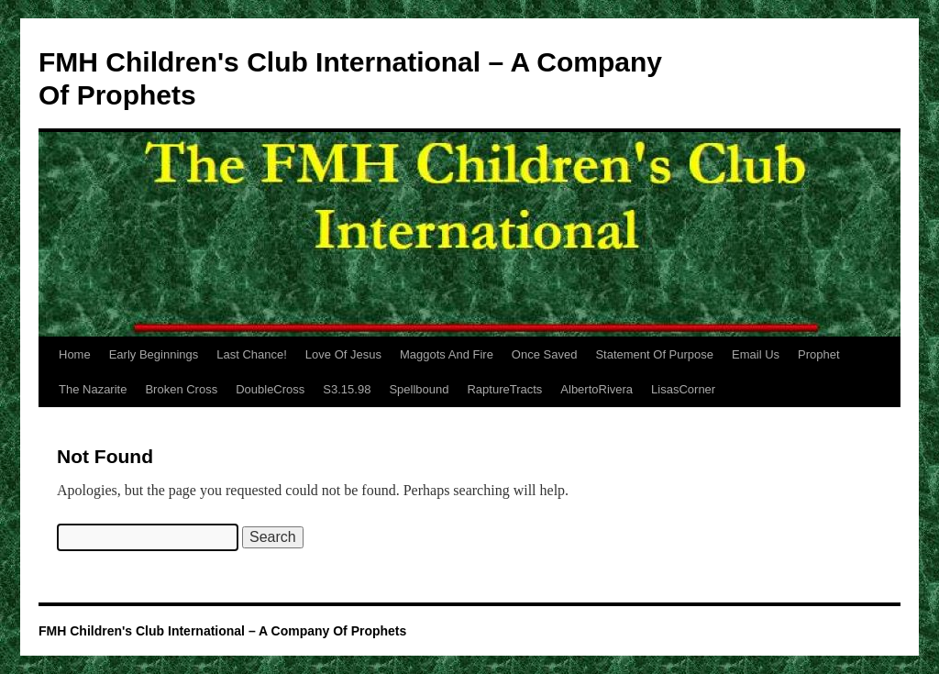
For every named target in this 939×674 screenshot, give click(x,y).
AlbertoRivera (596, 389)
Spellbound (418, 389)
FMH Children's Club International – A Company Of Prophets (222, 631)
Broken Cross (181, 389)
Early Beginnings (154, 354)
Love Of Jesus (343, 354)
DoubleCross (270, 389)
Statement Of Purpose (654, 354)
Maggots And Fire (446, 354)
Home (75, 354)
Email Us (755, 354)
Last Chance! (251, 354)
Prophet (819, 354)
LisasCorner (683, 389)
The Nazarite (93, 389)
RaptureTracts (504, 389)
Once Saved (545, 354)
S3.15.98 (346, 389)
